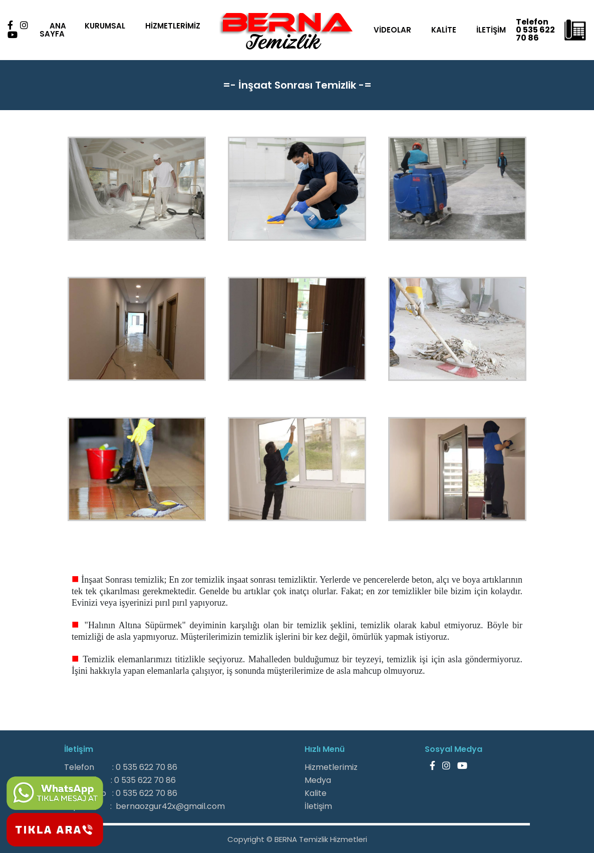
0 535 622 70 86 (531, 34)
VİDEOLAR (394, 30)
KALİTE (445, 30)
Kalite (316, 793)
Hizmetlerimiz (331, 767)
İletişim (318, 806)
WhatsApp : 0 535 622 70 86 (120, 793)
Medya (318, 780)
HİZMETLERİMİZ (171, 26)
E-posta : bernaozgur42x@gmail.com (144, 806)
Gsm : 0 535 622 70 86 (120, 780)
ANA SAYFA (52, 30)
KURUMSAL (104, 26)
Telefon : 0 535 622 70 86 (120, 767)
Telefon (534, 18)
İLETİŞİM (493, 30)
